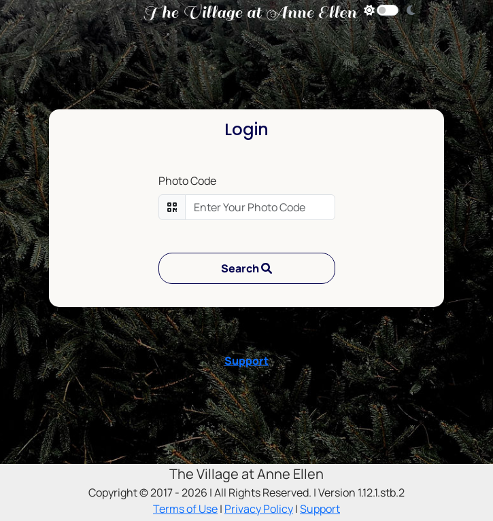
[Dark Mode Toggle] (387, 10)
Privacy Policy (258, 508)
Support (246, 360)
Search (246, 268)
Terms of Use (185, 508)
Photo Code (187, 180)
